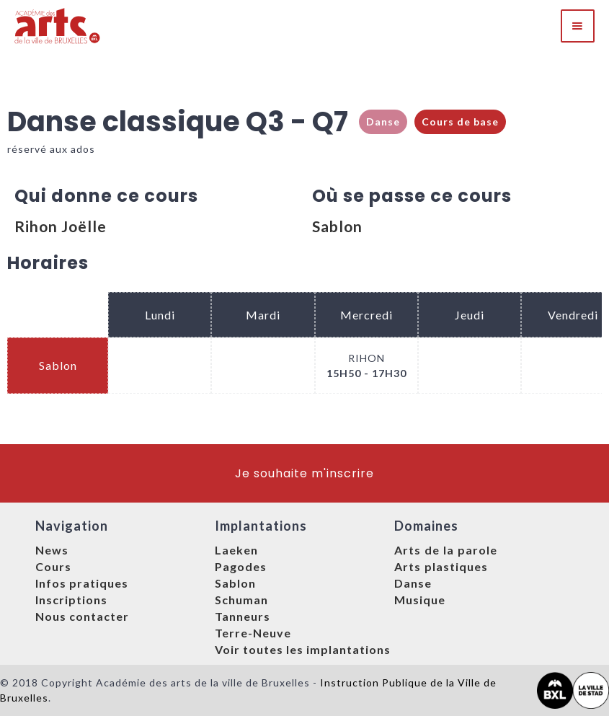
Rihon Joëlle (60, 226)
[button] (578, 26)
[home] (58, 26)
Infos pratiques (81, 583)
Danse (383, 121)
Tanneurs (242, 616)
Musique (419, 599)
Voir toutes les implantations (303, 649)
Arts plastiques (441, 566)
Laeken (236, 550)
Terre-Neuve (253, 633)
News (51, 550)
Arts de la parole (445, 550)
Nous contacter (82, 616)
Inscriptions (71, 599)
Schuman (241, 599)
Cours (53, 566)
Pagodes (241, 566)
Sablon (337, 226)
